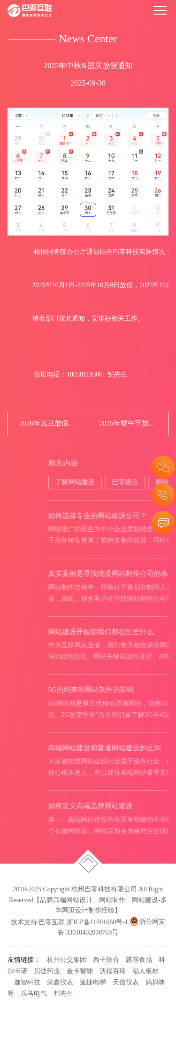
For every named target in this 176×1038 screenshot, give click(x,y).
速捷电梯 (93, 982)
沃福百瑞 (112, 971)
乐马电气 (34, 994)
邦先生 (63, 994)
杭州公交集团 (66, 960)
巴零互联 (51, 922)
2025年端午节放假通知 (128, 423)
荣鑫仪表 (60, 982)
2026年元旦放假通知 (48, 423)
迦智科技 (27, 982)
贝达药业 (47, 971)
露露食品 (139, 960)
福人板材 (145, 971)
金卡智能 (80, 971)
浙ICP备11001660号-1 (97, 922)
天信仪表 (126, 982)
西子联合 (106, 960)
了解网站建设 (118, 482)
